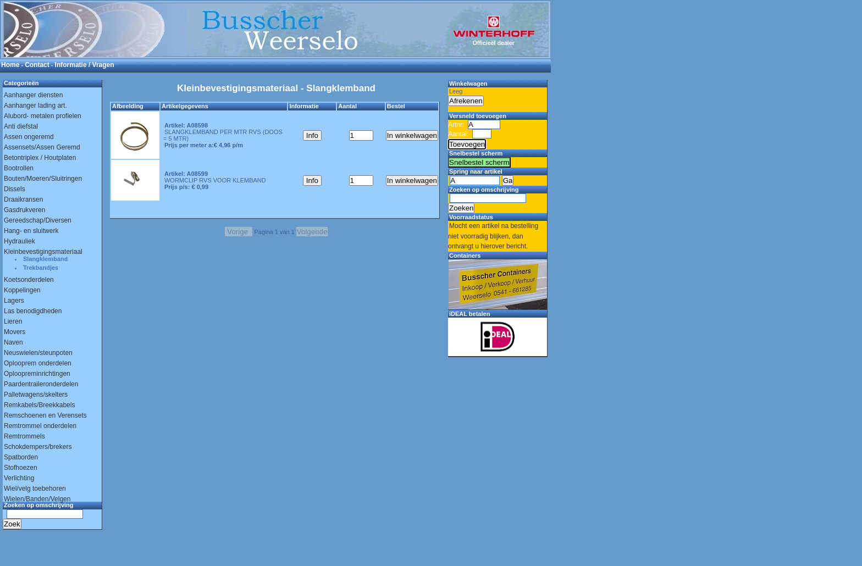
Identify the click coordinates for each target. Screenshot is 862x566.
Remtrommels (24, 436)
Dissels (14, 189)
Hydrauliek (19, 241)
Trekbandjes (40, 267)
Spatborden (21, 457)
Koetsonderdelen (29, 280)
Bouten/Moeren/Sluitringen (43, 178)
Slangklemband (45, 259)
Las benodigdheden (33, 311)
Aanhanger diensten (33, 95)
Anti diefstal (21, 126)
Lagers (14, 300)
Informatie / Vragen (84, 65)
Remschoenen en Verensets (45, 415)
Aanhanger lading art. (35, 105)
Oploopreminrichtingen (37, 374)
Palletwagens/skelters (36, 394)
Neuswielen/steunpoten (38, 353)
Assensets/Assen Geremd (42, 147)
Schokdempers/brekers (37, 447)
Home (10, 65)
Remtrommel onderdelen (40, 426)
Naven (13, 342)
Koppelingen (22, 290)
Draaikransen (23, 199)
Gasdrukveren (24, 210)
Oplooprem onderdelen (37, 363)
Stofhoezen (20, 467)
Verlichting (19, 478)
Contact (37, 65)
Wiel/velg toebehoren (35, 488)
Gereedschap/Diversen (37, 220)
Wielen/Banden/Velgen (37, 499)
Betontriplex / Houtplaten (40, 158)
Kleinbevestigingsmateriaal (43, 252)
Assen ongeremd (29, 137)
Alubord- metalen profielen (42, 116)
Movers (14, 332)
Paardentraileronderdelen (41, 384)
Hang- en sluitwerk (31, 231)
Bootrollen (19, 168)
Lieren (13, 321)
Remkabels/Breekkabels (39, 405)
